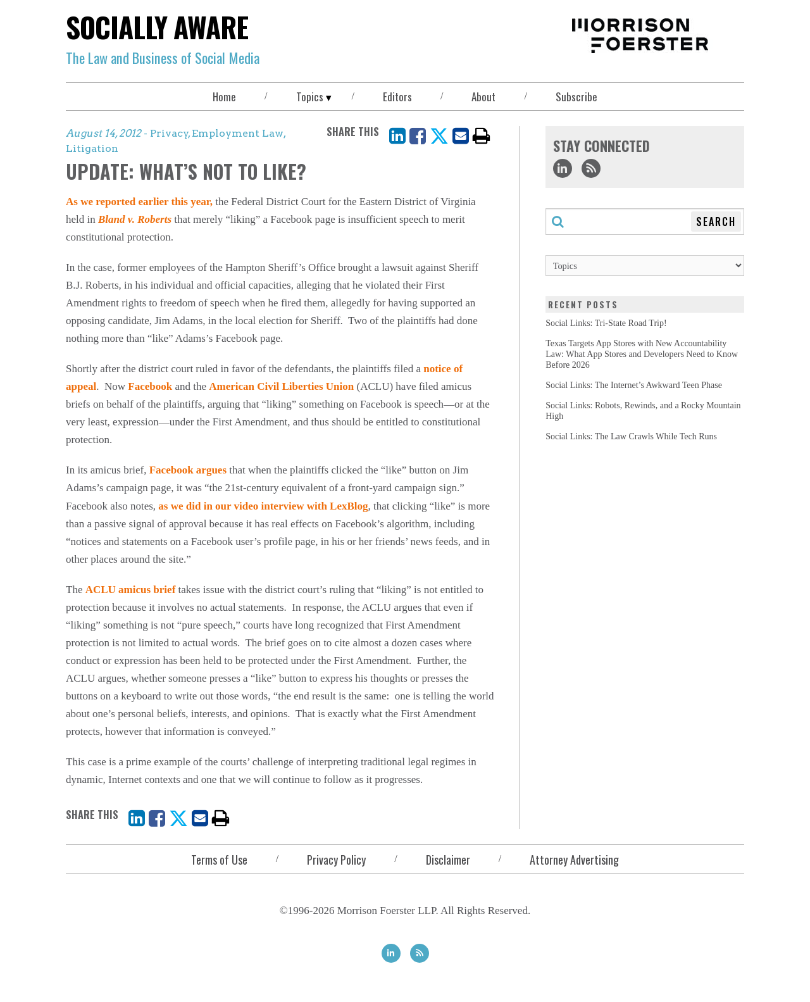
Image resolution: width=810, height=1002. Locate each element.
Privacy (169, 133)
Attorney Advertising (574, 859)
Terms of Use (219, 859)
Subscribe (576, 96)
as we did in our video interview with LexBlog (263, 506)
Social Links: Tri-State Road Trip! (605, 323)
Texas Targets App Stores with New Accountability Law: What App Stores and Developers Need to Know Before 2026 (641, 354)
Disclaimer (448, 859)
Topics (309, 96)
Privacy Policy (336, 859)
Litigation (92, 148)
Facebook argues (188, 470)
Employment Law (238, 133)
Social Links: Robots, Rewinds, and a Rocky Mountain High (642, 411)
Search (716, 221)
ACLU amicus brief (130, 590)
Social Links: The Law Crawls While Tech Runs (631, 436)
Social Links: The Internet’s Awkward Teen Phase (633, 385)
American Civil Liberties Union (281, 386)
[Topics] (644, 265)
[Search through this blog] (644, 221)
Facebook (150, 386)
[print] (481, 136)
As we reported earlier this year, (139, 202)
